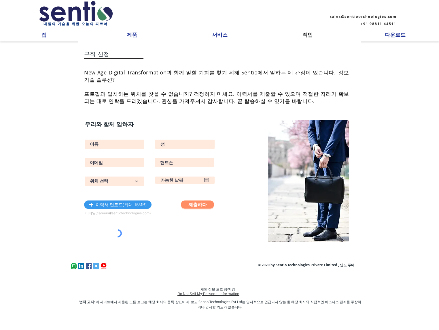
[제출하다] (197, 204)
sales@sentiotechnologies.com (363, 16)
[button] (118, 204)
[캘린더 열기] (206, 180)
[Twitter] (96, 266)
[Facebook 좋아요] (151, 266)
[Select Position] (114, 181)
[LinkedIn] (81, 266)
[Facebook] (89, 266)
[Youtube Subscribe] (104, 266)
